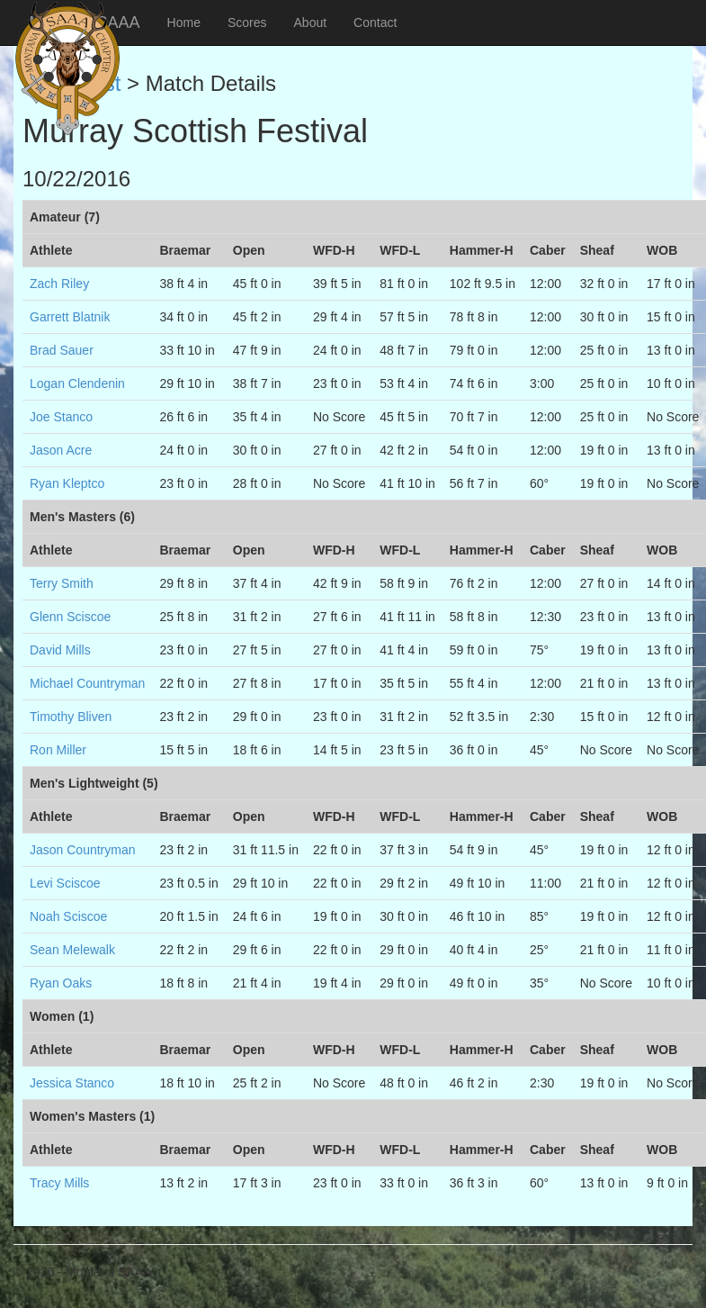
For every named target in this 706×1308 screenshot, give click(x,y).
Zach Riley (59, 283)
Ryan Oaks (61, 983)
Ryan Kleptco (67, 483)
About (310, 22)
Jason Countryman (83, 850)
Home (184, 22)
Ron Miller (58, 750)
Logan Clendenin (77, 383)
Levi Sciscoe (65, 883)
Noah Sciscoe (68, 916)
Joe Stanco (61, 417)
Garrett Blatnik (70, 317)
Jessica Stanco (72, 1083)
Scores (247, 22)
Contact (375, 22)
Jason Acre (61, 450)
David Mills (60, 650)
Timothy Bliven (71, 716)
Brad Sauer (62, 350)
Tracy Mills (59, 1183)
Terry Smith (62, 583)
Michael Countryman (87, 683)
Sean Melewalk (72, 950)
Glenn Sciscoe (70, 616)
